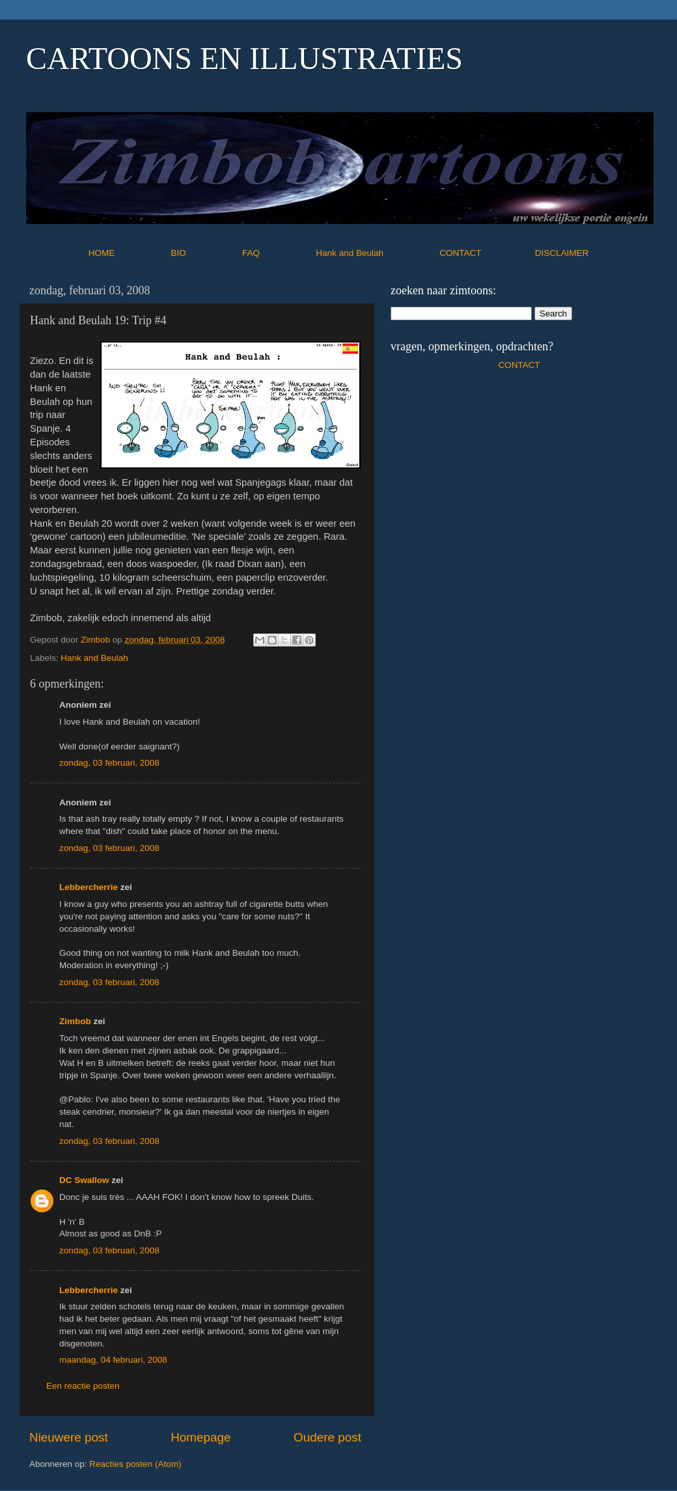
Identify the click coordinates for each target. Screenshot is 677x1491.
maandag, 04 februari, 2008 (113, 1360)
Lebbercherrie (88, 887)
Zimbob (75, 1021)
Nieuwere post (68, 1437)
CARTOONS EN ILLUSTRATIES (244, 58)
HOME (129, 253)
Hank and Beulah (376, 253)
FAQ (278, 253)
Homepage (200, 1437)
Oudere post (327, 1437)
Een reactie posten (83, 1386)
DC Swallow (84, 1180)
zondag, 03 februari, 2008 (109, 763)
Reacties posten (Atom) (135, 1464)
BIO (205, 253)
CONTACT (487, 253)
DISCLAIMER (562, 253)
